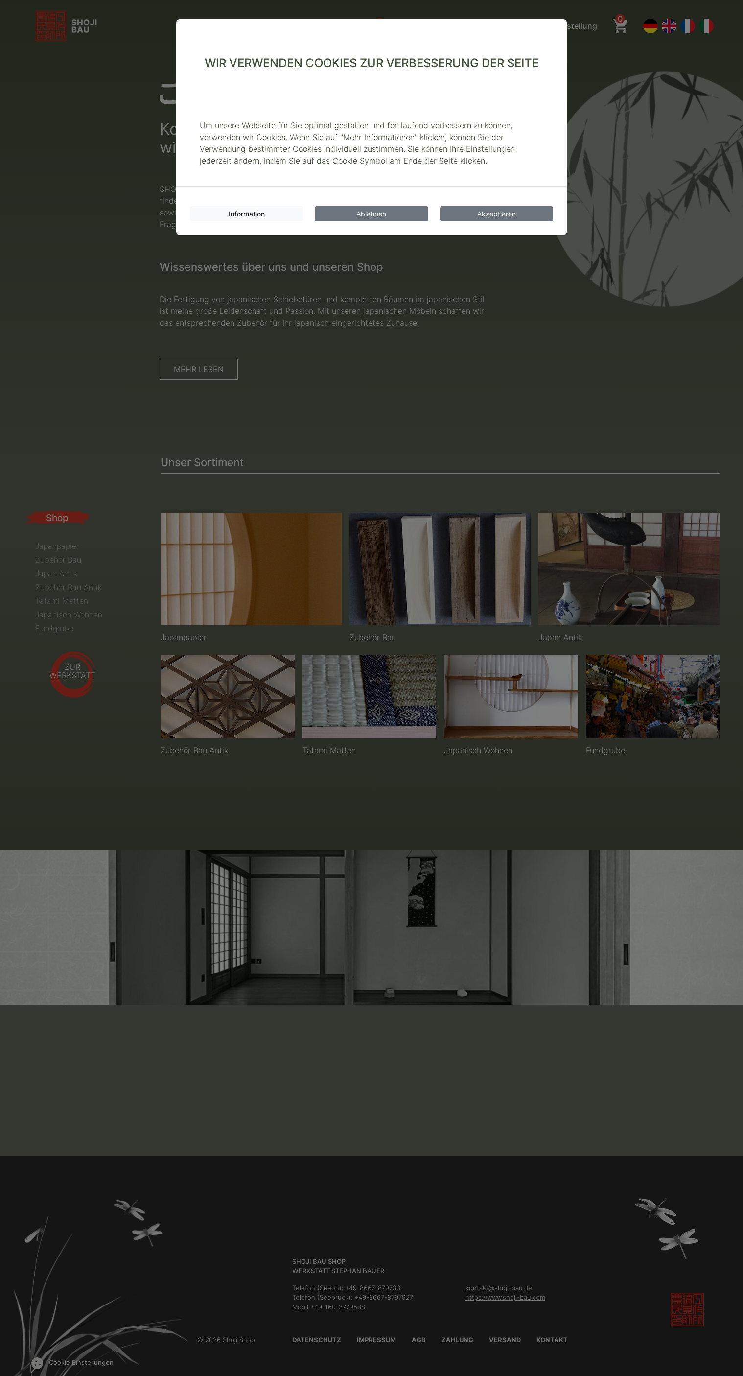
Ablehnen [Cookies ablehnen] (371, 214)
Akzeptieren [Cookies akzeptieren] (496, 214)
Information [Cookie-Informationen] (247, 214)
